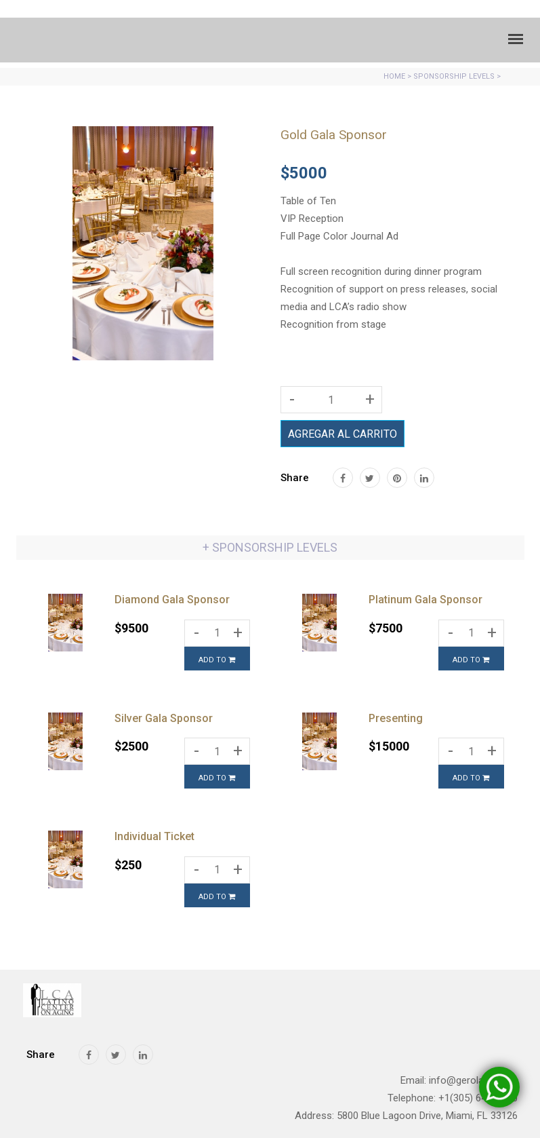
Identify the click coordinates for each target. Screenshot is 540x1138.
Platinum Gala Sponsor (425, 599)
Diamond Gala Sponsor (172, 599)
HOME (394, 76)
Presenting (396, 718)
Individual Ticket (154, 836)
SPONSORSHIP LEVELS (454, 76)
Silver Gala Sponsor (164, 718)
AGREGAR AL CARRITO (342, 434)
